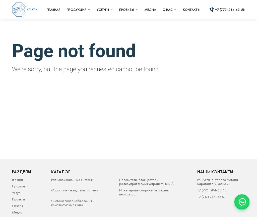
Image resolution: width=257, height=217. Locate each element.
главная (53, 9)
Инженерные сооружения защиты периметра (144, 192)
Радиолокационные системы (72, 180)
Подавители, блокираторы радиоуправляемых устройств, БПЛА (146, 182)
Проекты (18, 199)
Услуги (16, 193)
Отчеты (17, 206)
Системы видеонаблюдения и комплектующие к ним (72, 203)
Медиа (17, 212)
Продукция (20, 186)
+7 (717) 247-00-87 (211, 197)
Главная (17, 180)
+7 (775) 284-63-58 (230, 9)
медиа (150, 9)
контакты (191, 9)
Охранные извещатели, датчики (74, 190)
